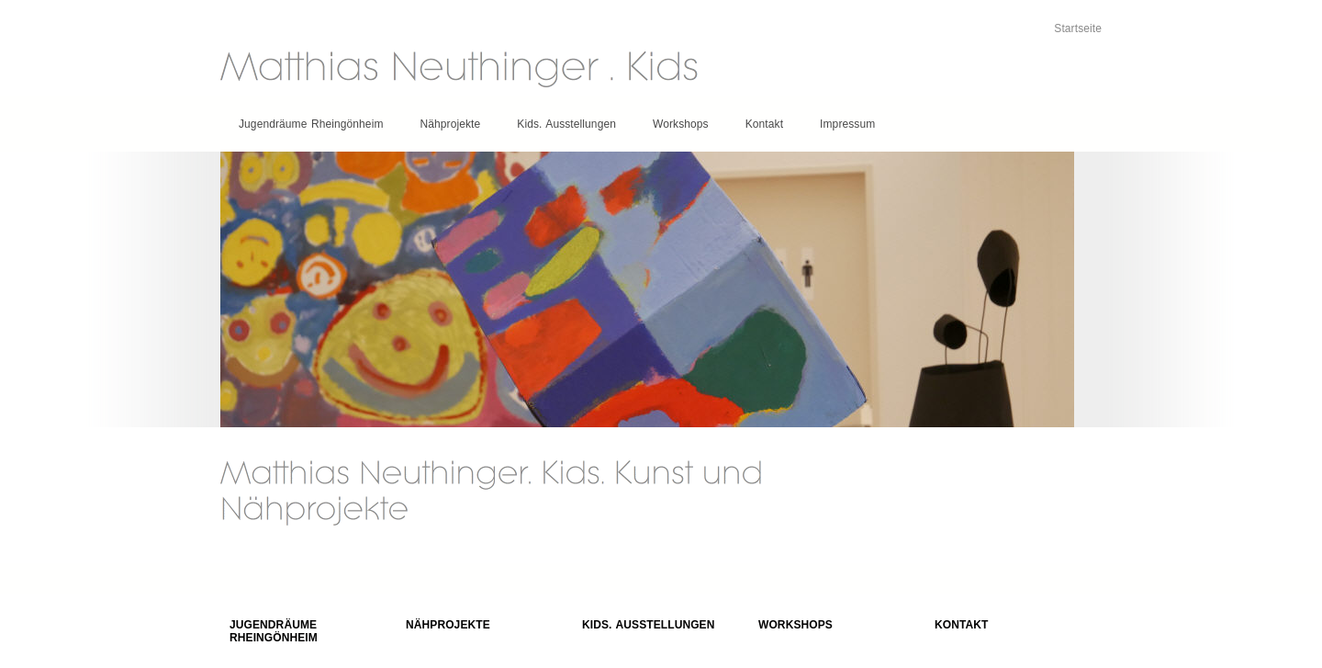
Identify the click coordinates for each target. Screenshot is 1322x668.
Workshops (681, 124)
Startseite (1078, 28)
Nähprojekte (450, 124)
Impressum (847, 124)
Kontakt (764, 124)
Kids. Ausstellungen (566, 124)
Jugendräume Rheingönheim (311, 124)
